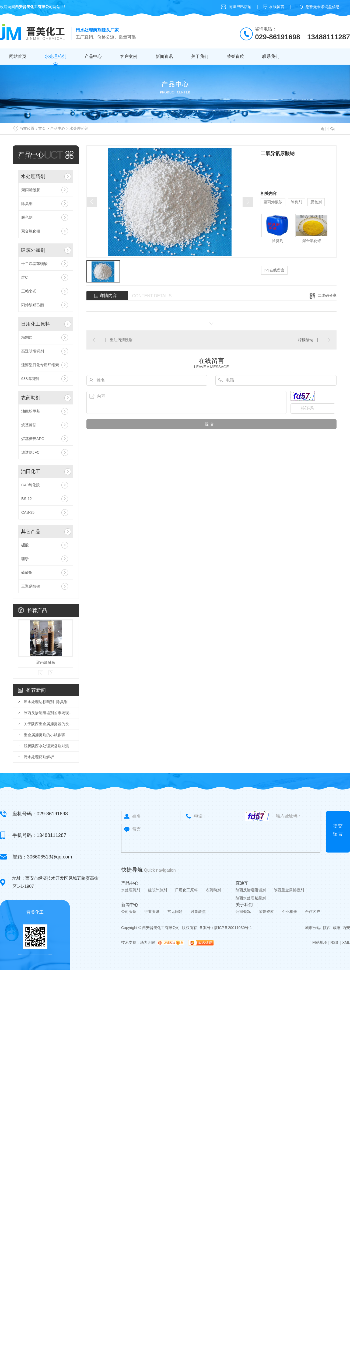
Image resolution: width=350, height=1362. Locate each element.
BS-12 (26, 499)
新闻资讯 (164, 56)
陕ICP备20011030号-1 (233, 928)
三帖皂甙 (28, 291)
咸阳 (336, 928)
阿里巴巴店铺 (240, 7)
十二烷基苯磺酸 (34, 263)
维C (24, 277)
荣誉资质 (235, 56)
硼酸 (25, 545)
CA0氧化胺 (30, 485)
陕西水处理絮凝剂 (251, 898)
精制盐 (27, 337)
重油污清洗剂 (121, 340)
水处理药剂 (55, 56)
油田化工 (30, 471)
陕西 (327, 928)
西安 (346, 928)
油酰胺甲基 (30, 411)
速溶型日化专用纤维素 (40, 365)
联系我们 (270, 56)
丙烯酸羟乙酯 (32, 305)
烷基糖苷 (28, 425)
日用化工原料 (35, 324)
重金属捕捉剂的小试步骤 (44, 735)
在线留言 (276, 7)
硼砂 (25, 559)
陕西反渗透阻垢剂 (251, 890)
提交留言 (338, 830)
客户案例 (128, 56)
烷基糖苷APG (32, 438)
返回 (328, 128)
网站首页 (17, 56)
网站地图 (319, 942)
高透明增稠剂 (32, 351)
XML (346, 942)
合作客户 (312, 911)
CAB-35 (27, 512)
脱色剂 (27, 217)
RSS (334, 942)
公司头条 (128, 911)
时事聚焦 (198, 911)
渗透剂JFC (30, 452)
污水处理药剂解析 (39, 757)
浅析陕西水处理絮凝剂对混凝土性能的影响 (48, 746)
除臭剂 (27, 203)
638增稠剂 (30, 378)
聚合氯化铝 (30, 231)
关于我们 (199, 56)
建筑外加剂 (33, 250)
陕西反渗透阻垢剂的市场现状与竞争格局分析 (48, 713)
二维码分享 (327, 295)
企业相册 (289, 911)
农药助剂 (30, 397)
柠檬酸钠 (305, 340)
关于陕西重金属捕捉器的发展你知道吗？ (48, 724)
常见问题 (175, 911)
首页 (42, 128)
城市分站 (312, 928)
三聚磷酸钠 (30, 586)
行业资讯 (151, 911)
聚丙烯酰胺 (30, 190)
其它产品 (30, 531)
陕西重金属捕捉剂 (289, 890)
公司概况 (243, 911)
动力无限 (147, 942)
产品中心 (93, 56)
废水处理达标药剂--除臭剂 (46, 702)
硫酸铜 (27, 572)
